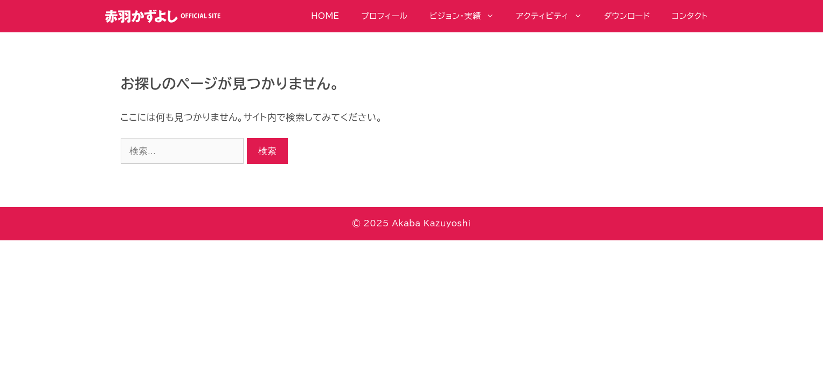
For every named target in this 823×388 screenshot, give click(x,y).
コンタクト (690, 16)
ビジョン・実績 (467, 16)
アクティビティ (554, 16)
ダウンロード (627, 16)
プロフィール (384, 16)
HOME (325, 16)
